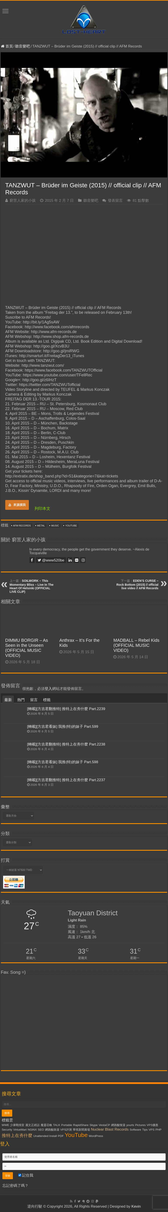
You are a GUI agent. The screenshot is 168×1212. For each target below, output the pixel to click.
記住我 (25, 1175)
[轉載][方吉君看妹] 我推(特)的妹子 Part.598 (62, 762)
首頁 (7, 46)
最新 (8, 700)
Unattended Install (45, 1136)
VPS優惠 (152, 1125)
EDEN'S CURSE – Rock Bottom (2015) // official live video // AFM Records (137, 584)
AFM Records (22, 525)
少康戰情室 (17, 1125)
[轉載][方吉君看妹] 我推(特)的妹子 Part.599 (62, 726)
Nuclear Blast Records (110, 1129)
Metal (41, 525)
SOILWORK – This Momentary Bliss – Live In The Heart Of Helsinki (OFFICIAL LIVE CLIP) (32, 586)
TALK (56, 1125)
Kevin (136, 1206)
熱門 (21, 700)
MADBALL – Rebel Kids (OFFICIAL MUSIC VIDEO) (136, 645)
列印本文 (42, 508)
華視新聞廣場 (81, 1129)
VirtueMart (20, 1129)
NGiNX (32, 1129)
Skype (93, 1125)
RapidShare (80, 1125)
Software (135, 1129)
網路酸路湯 (52, 1129)
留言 (34, 700)
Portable (66, 1125)
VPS (151, 1129)
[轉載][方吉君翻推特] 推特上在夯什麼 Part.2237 (66, 780)
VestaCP (104, 1125)
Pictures (140, 1125)
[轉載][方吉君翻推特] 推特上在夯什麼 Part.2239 (66, 709)
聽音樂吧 (22, 46)
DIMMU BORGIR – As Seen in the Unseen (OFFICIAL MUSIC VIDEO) (26, 648)
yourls (130, 1125)
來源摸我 (17, 505)
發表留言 (115, 200)
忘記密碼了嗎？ (15, 1186)
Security (7, 1129)
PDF (61, 1136)
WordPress (96, 1136)
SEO (41, 1129)
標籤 (47, 700)
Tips (145, 1129)
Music (55, 525)
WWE (5, 1125)
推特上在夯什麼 (17, 1135)
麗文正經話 (32, 1125)
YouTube (71, 525)
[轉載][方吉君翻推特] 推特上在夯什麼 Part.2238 (66, 744)
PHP (158, 1129)
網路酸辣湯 (118, 1125)
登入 (48, 689)
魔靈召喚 (46, 1125)
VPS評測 (66, 1129)
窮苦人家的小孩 (23, 200)
